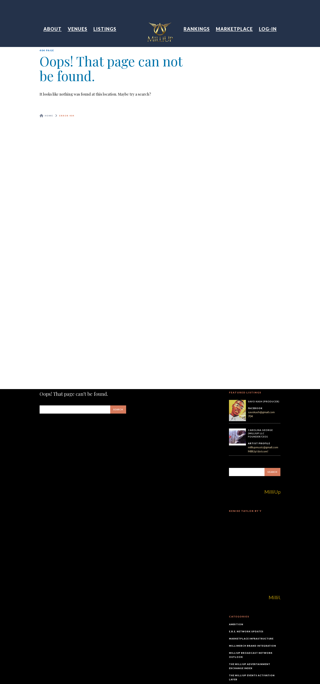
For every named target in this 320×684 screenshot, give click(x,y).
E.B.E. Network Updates (246, 631)
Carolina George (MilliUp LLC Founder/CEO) (260, 433)
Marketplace (234, 29)
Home (49, 115)
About (52, 29)
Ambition (236, 624)
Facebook (255, 408)
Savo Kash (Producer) (263, 401)
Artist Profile (259, 443)
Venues (77, 29)
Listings (104, 29)
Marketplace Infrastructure (251, 638)
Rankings (197, 29)
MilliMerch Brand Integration (252, 645)
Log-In (268, 29)
